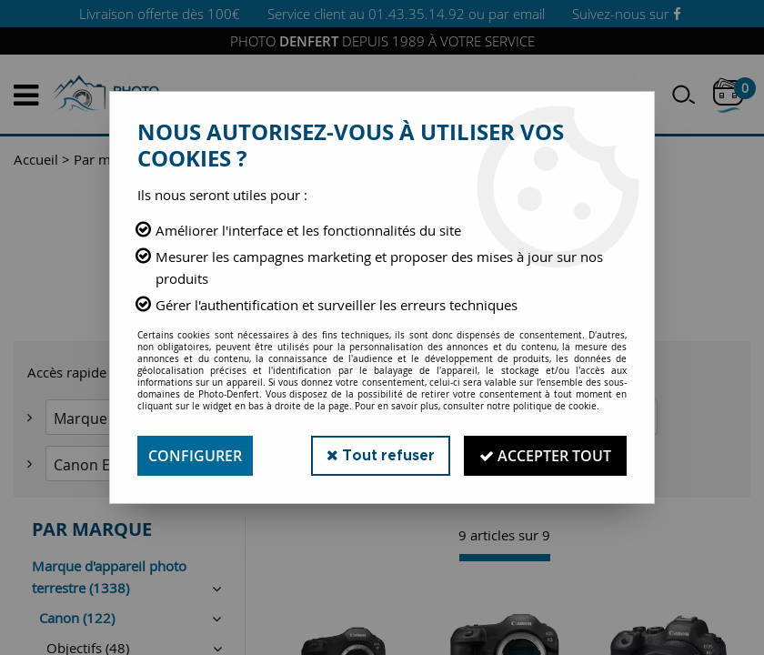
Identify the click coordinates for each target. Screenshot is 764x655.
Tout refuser (381, 455)
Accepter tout (545, 456)
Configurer (195, 456)
